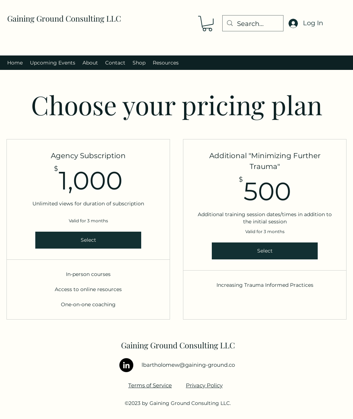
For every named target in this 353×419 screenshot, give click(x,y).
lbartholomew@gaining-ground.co (188, 364)
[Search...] (252, 24)
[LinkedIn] (126, 365)
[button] (207, 23)
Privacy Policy (204, 385)
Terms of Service (150, 385)
